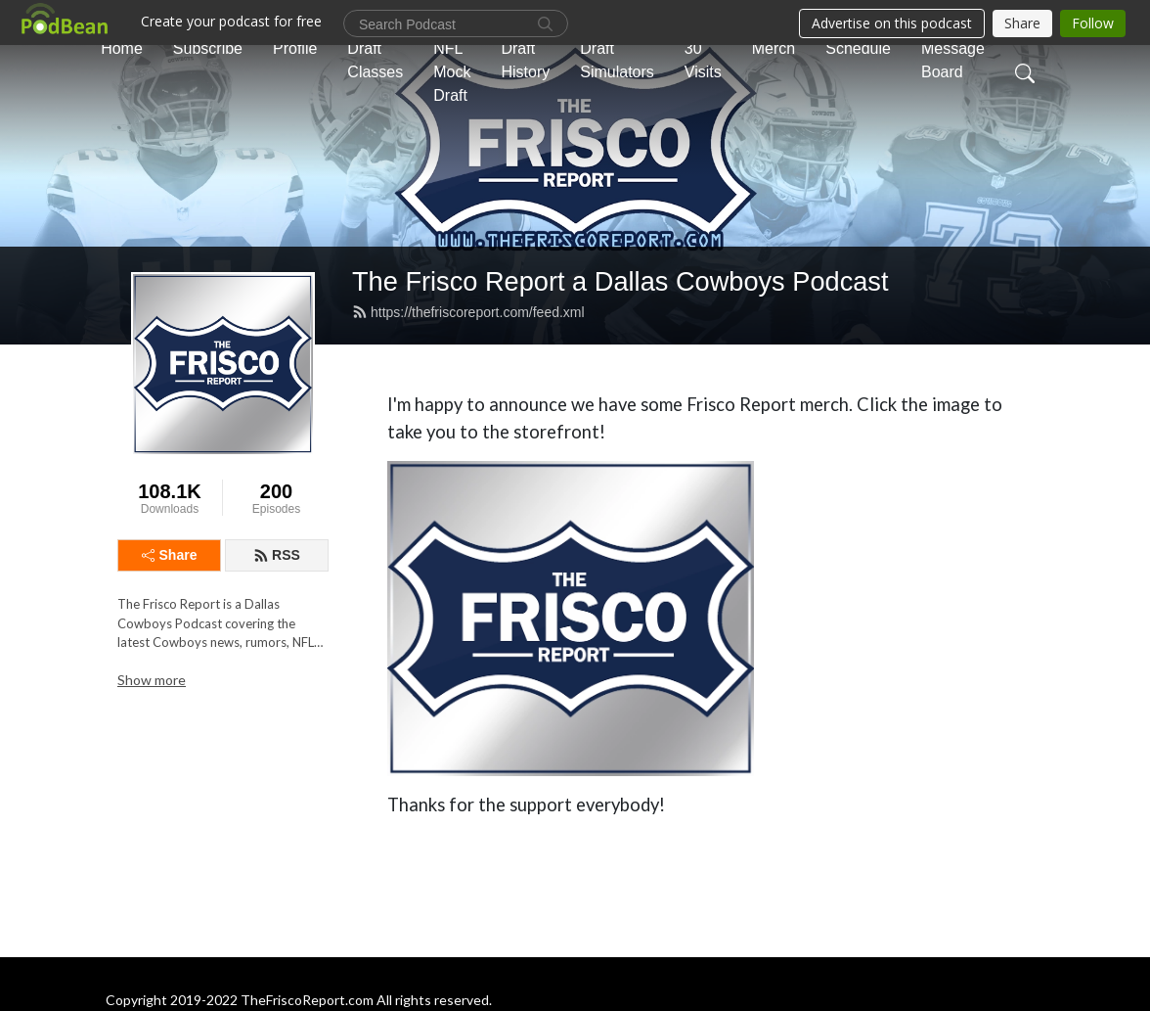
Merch (773, 48)
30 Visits (703, 60)
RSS (276, 555)
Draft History (525, 60)
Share (170, 555)
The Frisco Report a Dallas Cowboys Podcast (620, 281)
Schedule (858, 48)
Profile (295, 48)
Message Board (953, 60)
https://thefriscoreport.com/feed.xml (468, 312)
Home (122, 48)
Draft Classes (375, 60)
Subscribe (208, 48)
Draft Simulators (617, 60)
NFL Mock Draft (451, 72)
